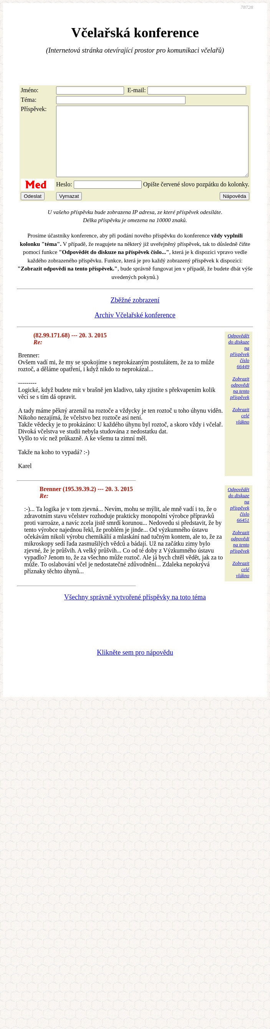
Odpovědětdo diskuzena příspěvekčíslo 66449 (238, 365)
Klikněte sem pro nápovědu (135, 666)
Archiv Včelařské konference (135, 329)
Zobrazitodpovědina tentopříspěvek (239, 402)
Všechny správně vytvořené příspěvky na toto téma (135, 611)
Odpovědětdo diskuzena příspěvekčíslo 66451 (238, 518)
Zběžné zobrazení (135, 314)
